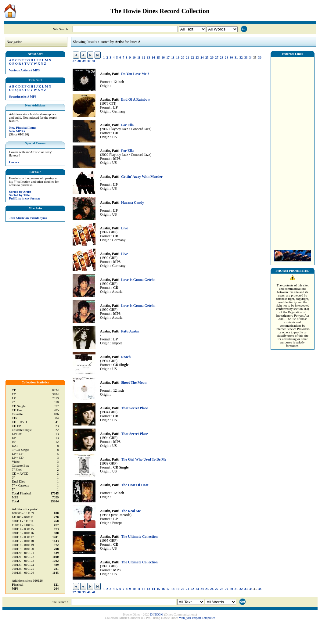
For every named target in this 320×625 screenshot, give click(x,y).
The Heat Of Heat (135, 485)
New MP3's (17, 131)
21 (187, 57)
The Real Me (131, 511)
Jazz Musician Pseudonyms (28, 218)
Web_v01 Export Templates (197, 618)
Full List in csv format (24, 198)
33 (246, 57)
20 (182, 57)
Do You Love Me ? (135, 74)
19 (177, 57)
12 (143, 57)
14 (153, 57)
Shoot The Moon (133, 383)
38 (79, 61)
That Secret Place (134, 408)
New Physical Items (22, 127)
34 (251, 57)
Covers (14, 162)
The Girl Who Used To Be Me (143, 460)
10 (134, 57)
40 (89, 61)
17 (168, 57)
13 (148, 57)
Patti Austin (130, 331)
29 (226, 57)
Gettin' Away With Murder (142, 177)
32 (241, 57)
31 (236, 57)
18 (172, 57)
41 (93, 61)
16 (163, 57)
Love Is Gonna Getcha (138, 280)
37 (74, 61)
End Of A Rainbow (135, 100)
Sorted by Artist (20, 191)
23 (197, 57)
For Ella (127, 125)
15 (158, 57)
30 (231, 57)
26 (212, 57)
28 (221, 57)
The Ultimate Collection (139, 537)
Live (124, 228)
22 (192, 57)
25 (207, 57)
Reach (126, 357)
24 (202, 57)
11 (138, 57)
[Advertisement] (292, 151)
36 (259, 57)
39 (84, 61)
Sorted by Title (19, 195)
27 (216, 57)
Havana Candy (132, 203)
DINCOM (156, 614)
